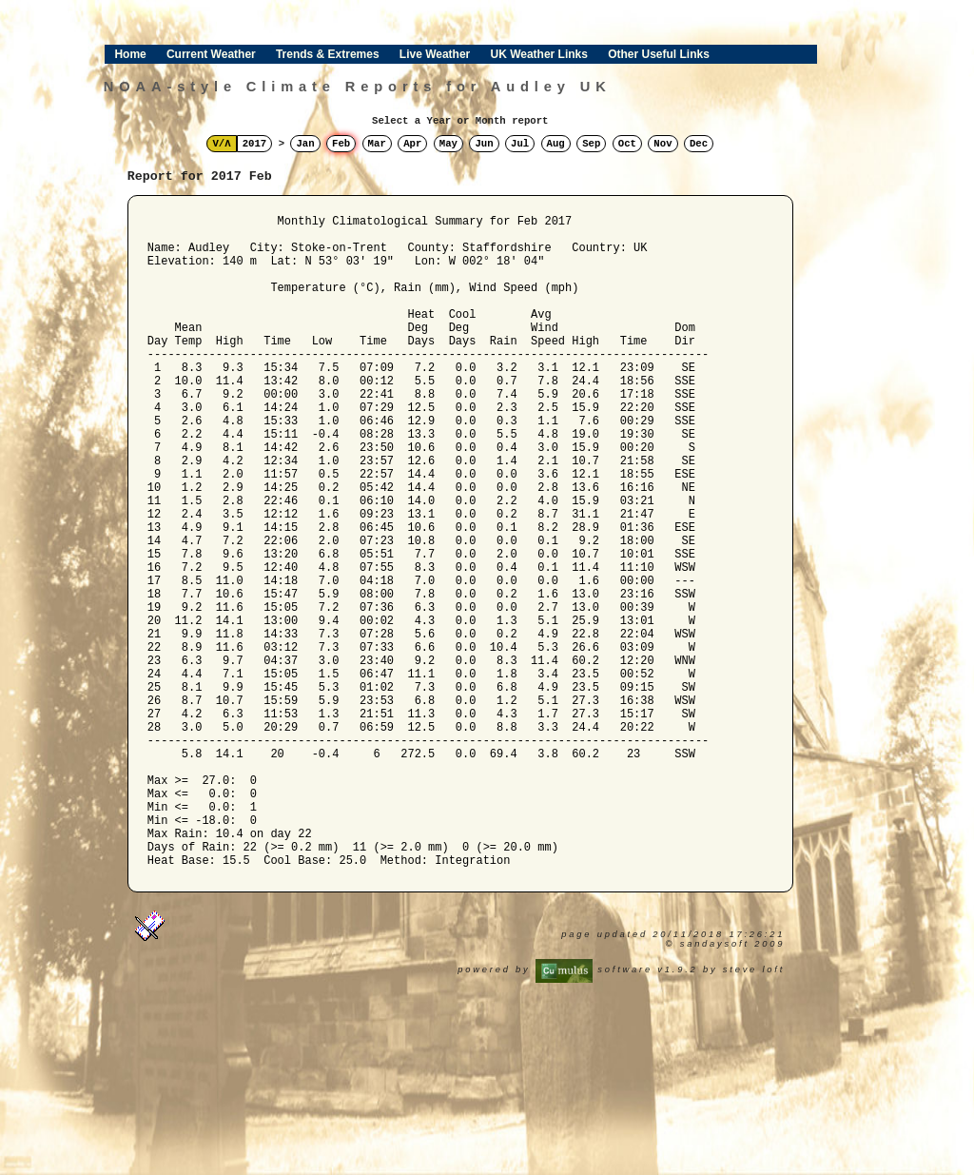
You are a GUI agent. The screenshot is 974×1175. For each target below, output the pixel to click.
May (448, 143)
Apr (412, 143)
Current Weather (211, 54)
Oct (627, 143)
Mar (377, 143)
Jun (484, 143)
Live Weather (434, 54)
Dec (699, 143)
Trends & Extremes (328, 54)
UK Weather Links (538, 54)
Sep (591, 143)
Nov (662, 143)
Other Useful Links (659, 54)
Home (130, 54)
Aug (556, 143)
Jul (520, 143)
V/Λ (221, 143)
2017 (255, 143)
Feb (341, 143)
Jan (305, 143)
